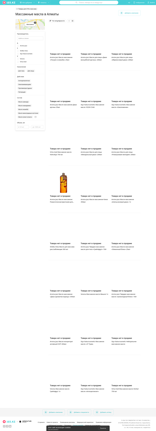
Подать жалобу (78, 425)
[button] (27, 2)
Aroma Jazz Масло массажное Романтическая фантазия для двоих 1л (61, 201)
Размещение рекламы (67, 422)
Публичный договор (55, 425)
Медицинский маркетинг (85, 422)
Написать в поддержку (92, 425)
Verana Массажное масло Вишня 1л (94, 294)
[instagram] (4, 426)
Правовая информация (103, 422)
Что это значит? (53, 429)
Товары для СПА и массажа (27, 9)
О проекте (41, 422)
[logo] (9, 2)
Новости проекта (52, 422)
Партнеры (67, 425)
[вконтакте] (10, 426)
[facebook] (7, 426)
